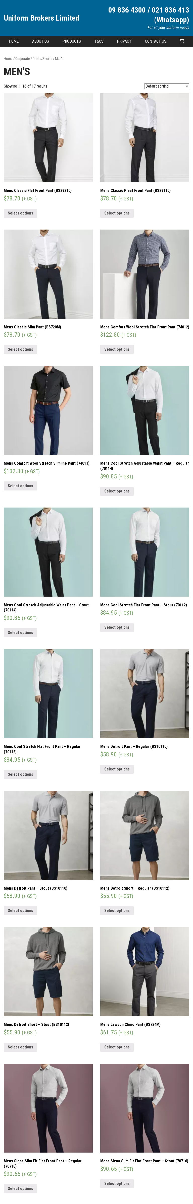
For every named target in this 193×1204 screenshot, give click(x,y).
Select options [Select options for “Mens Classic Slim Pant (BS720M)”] (20, 349)
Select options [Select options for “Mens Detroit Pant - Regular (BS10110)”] (117, 769)
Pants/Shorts (42, 58)
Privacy (124, 41)
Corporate (22, 58)
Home (14, 41)
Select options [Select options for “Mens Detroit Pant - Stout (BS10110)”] (20, 910)
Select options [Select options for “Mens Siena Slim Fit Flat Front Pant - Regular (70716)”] (20, 1188)
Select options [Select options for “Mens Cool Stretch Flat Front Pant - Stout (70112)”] (117, 627)
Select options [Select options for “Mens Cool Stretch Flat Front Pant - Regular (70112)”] (20, 774)
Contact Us (155, 41)
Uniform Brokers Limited (41, 18)
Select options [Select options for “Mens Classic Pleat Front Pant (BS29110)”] (117, 213)
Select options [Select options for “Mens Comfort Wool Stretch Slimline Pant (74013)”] (20, 485)
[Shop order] (166, 86)
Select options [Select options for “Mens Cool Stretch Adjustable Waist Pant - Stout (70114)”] (20, 632)
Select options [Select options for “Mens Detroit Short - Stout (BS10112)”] (20, 1047)
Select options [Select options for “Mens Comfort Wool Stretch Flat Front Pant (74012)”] (117, 349)
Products (71, 41)
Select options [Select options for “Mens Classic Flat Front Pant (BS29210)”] (20, 213)
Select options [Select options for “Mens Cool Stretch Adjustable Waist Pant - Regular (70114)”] (117, 491)
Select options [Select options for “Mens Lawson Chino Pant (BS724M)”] (117, 1047)
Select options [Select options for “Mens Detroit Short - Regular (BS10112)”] (117, 910)
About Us (40, 41)
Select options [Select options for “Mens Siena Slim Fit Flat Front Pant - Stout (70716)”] (117, 1183)
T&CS (99, 41)
